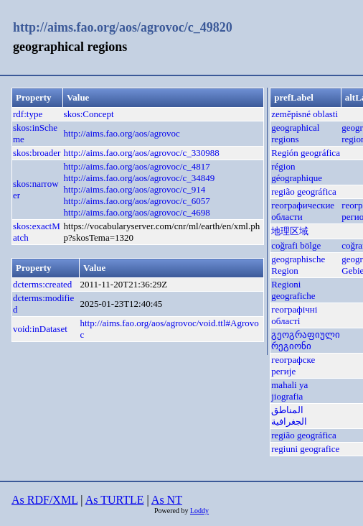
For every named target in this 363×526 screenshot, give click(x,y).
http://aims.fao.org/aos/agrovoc (122, 133)
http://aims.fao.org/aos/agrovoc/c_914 (135, 189)
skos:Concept (89, 114)
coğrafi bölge (296, 245)
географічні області (294, 315)
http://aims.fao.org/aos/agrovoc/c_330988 (142, 152)
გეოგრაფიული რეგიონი (305, 340)
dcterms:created (42, 284)
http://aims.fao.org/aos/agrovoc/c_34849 (139, 177)
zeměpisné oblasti (304, 114)
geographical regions (295, 133)
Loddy (199, 511)
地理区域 (289, 231)
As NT (166, 500)
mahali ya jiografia (289, 390)
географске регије (293, 365)
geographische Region (298, 265)
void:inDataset (40, 328)
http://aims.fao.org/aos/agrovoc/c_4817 (137, 166)
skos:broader (36, 152)
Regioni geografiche (293, 290)
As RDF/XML (44, 500)
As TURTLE (114, 500)
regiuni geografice (305, 448)
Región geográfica (305, 152)
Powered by (172, 511)
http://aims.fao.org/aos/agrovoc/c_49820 (122, 27)
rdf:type (27, 114)
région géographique (296, 172)
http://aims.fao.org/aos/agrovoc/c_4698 (137, 212)
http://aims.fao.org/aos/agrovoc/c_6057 (137, 200)
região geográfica (303, 191)
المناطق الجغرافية (289, 416)
